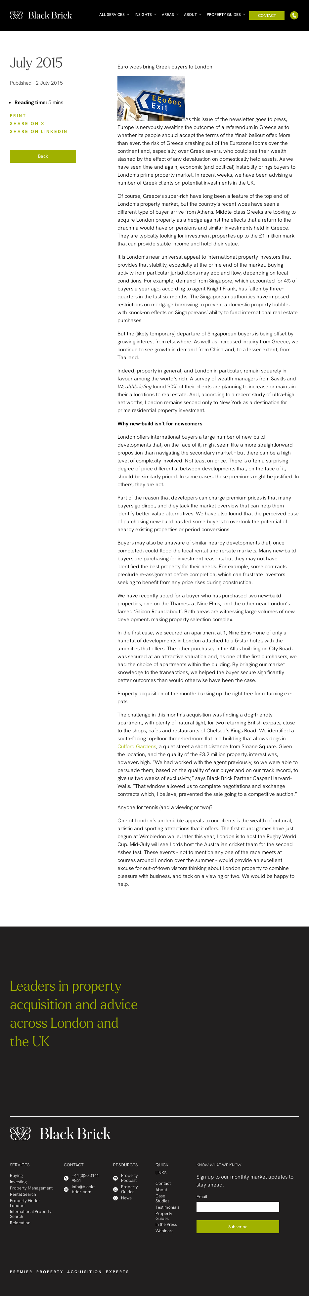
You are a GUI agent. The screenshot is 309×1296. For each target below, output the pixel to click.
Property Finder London (25, 1203)
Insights (143, 14)
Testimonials (167, 1207)
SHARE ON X (27, 123)
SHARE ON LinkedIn (39, 131)
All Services (112, 14)
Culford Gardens (136, 746)
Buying (16, 1175)
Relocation (20, 1223)
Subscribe (237, 1227)
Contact (267, 15)
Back (43, 156)
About (190, 14)
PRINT (18, 115)
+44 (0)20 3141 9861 (81, 1178)
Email (202, 1196)
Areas (168, 14)
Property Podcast (125, 1178)
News (122, 1198)
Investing (18, 1182)
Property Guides (224, 14)
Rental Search (23, 1194)
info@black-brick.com (79, 1189)
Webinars (164, 1231)
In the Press (166, 1224)
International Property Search (31, 1214)
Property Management (31, 1188)
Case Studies (162, 1199)
